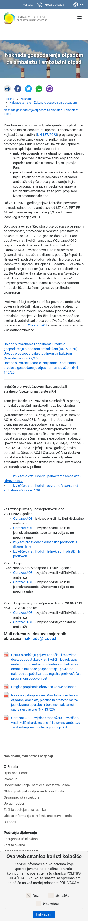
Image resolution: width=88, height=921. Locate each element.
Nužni (37, 895)
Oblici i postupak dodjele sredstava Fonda (34, 791)
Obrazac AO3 (37, 325)
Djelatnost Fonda (16, 773)
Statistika (62, 895)
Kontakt (28, 4)
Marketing (51, 903)
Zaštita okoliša (14, 845)
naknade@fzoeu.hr (41, 638)
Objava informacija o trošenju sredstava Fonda (38, 816)
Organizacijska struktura (22, 797)
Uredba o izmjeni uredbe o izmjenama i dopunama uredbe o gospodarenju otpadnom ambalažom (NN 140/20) (41, 367)
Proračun (10, 779)
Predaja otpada (54, 4)
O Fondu (11, 766)
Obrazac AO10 (23, 528)
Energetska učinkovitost (21, 839)
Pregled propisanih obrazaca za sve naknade (43, 687)
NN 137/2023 (47, 135)
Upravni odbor (14, 803)
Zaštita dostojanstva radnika (25, 810)
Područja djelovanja (20, 832)
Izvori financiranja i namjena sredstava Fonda (37, 785)
